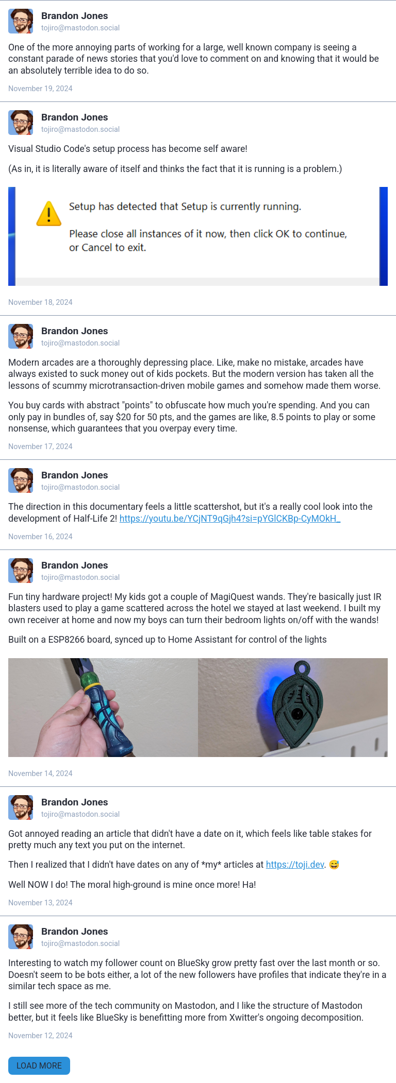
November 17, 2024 (40, 446)
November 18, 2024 (40, 302)
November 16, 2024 (40, 536)
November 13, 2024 (40, 903)
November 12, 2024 (40, 1036)
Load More (39, 1066)
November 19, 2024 (40, 88)
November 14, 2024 (40, 773)
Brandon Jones (74, 16)
